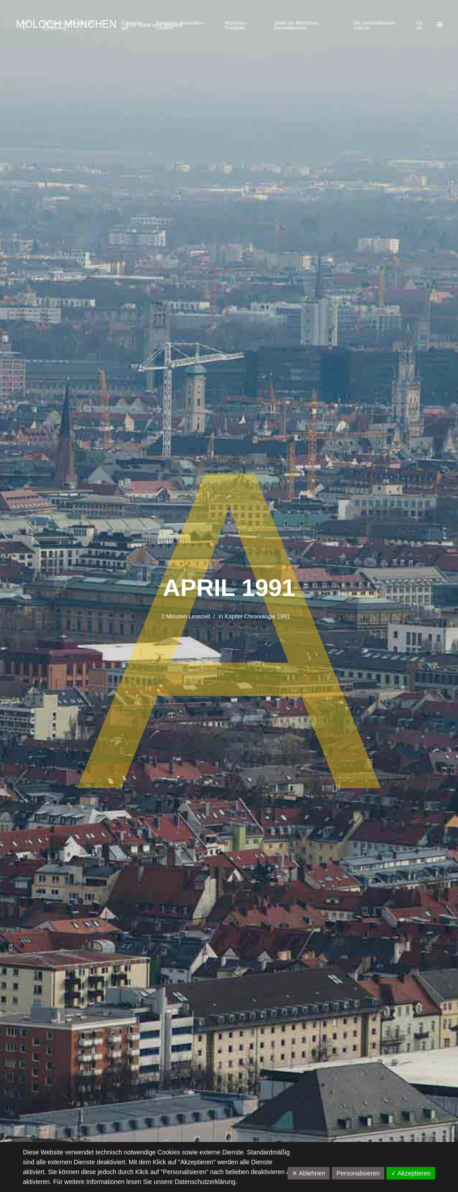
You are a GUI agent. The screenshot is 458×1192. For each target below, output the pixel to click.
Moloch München (66, 24)
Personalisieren (358, 1173)
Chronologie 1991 (267, 616)
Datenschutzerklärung (204, 1181)
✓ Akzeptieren (411, 1173)
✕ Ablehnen (308, 1173)
